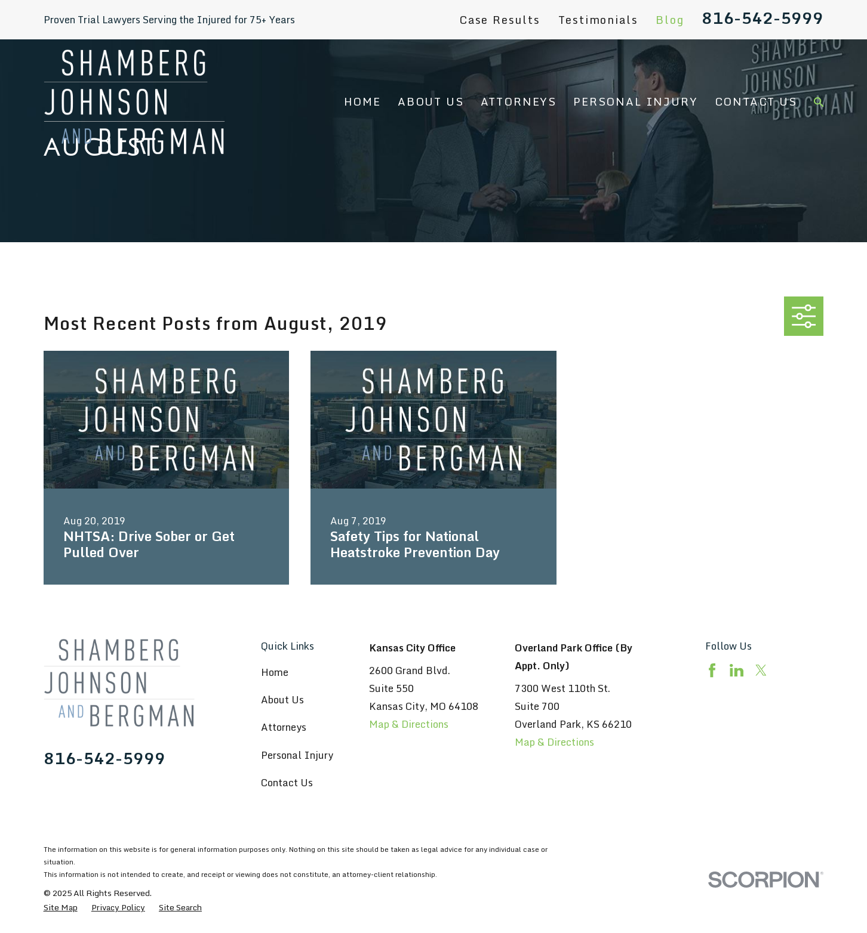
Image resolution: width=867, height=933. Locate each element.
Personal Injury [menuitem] (635, 101)
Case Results (499, 20)
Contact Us (287, 782)
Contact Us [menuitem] (756, 101)
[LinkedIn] (736, 670)
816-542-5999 (762, 17)
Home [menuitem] (362, 101)
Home (274, 672)
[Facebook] (712, 670)
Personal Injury (297, 755)
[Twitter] (761, 670)
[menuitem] (61, 907)
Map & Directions (408, 724)
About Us (282, 699)
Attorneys (283, 727)
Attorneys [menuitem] (519, 101)
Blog (670, 20)
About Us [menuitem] (431, 101)
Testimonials (598, 20)
